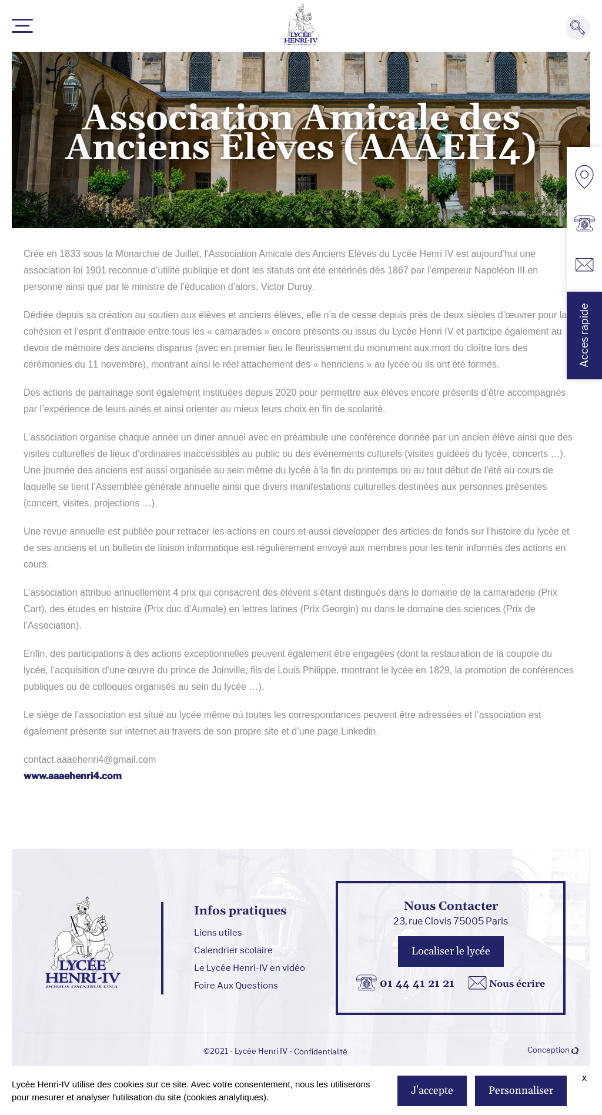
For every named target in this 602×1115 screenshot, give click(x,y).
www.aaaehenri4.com (73, 776)
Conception (552, 1049)
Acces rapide (584, 335)
